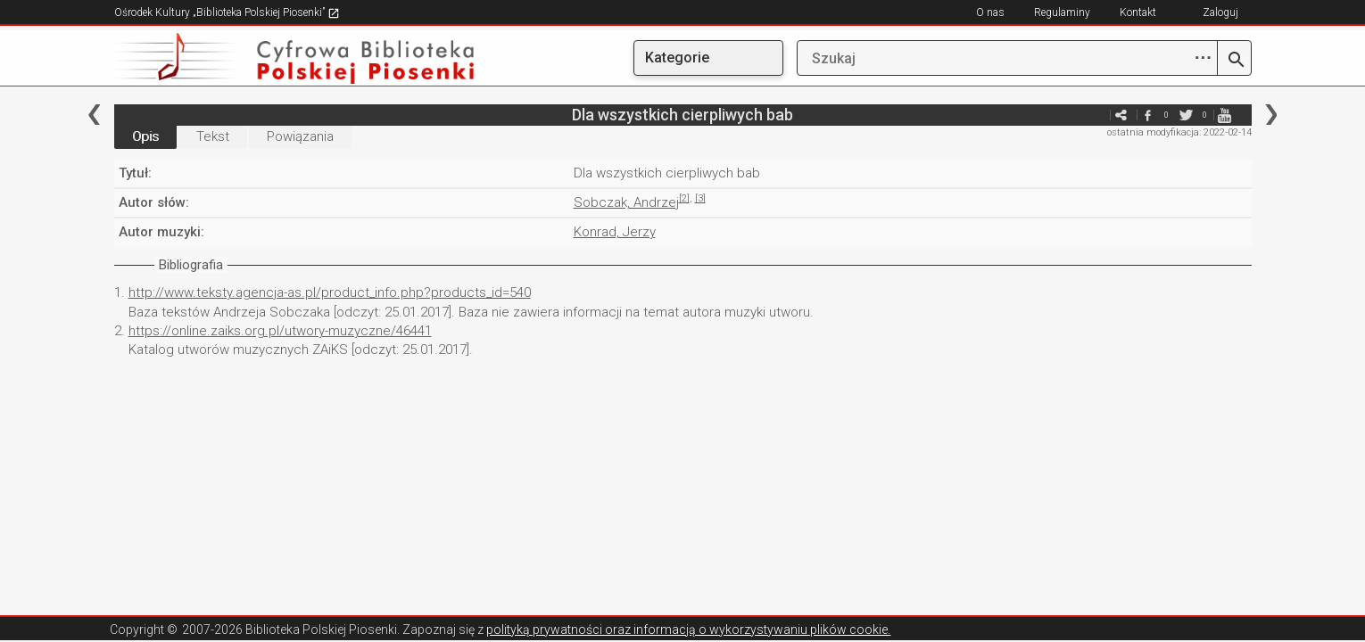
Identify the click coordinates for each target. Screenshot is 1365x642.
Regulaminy (1062, 12)
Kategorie (677, 57)
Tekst (212, 136)
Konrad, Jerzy (615, 232)
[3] (700, 198)
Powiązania (300, 136)
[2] (684, 198)
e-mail (1095, 114)
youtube (1225, 114)
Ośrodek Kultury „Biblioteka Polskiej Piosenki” (227, 12)
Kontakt (1138, 12)
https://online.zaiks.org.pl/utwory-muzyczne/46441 (280, 331)
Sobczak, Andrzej (626, 202)
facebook (1148, 114)
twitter (1186, 114)
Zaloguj (1220, 12)
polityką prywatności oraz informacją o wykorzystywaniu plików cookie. (688, 629)
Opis (145, 136)
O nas (990, 12)
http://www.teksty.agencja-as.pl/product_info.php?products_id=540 (329, 292)
